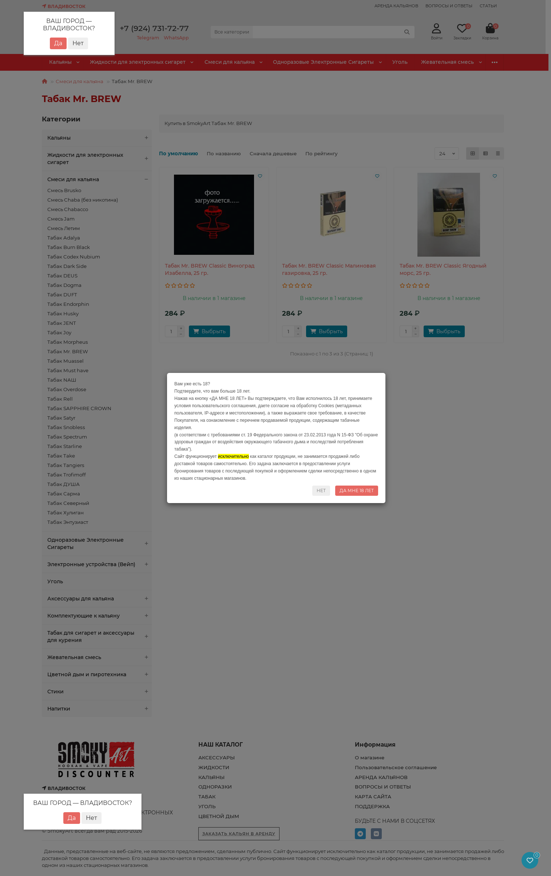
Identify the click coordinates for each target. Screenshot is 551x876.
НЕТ (321, 490)
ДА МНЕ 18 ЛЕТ (357, 490)
